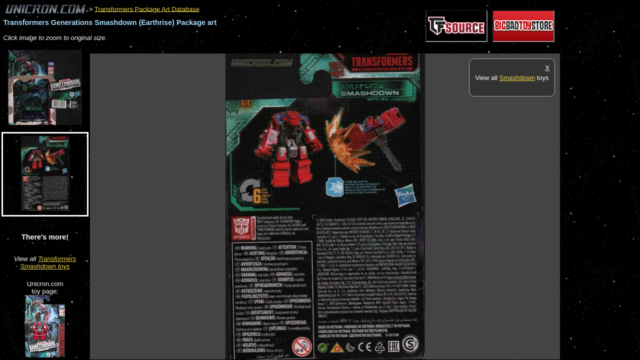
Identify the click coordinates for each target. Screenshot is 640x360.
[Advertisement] (272, 48)
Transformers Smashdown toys (48, 262)
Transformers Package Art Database (147, 8)
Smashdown (518, 78)
